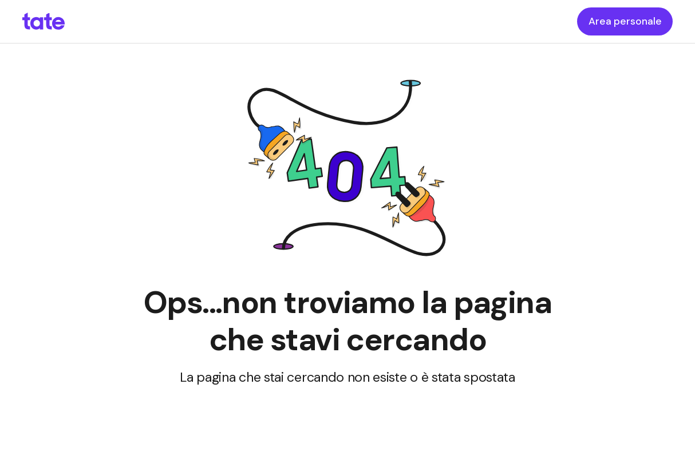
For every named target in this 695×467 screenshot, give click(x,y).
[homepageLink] (43, 21)
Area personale (625, 21)
